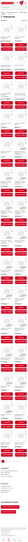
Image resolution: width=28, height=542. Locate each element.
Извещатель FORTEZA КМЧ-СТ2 (6, 124)
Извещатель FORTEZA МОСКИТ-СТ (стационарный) (6, 95)
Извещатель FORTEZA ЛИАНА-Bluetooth (6, 358)
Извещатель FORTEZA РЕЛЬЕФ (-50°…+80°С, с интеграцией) (20, 212)
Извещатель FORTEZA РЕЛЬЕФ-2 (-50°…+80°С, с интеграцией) (20, 153)
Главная (3, 12)
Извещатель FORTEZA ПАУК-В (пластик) (20, 271)
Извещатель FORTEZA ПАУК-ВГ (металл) (20, 241)
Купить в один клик (7, 49)
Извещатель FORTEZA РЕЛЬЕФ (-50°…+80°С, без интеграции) (7, 242)
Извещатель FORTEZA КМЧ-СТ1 (20, 124)
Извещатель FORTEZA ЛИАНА (6, 415)
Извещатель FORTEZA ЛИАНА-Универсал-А (20, 358)
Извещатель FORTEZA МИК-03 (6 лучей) (6, 443)
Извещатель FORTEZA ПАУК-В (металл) (6, 271)
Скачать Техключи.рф (8, 511)
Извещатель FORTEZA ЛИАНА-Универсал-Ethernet (20, 300)
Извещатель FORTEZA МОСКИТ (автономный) (20, 94)
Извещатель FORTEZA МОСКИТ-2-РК (6, 37)
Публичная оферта (5, 533)
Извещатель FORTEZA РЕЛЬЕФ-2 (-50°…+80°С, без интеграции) (6, 183)
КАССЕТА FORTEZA (19, 65)
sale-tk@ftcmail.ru (5, 490)
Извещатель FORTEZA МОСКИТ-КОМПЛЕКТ (6, 66)
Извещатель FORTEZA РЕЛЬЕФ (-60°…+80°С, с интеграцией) (20, 183)
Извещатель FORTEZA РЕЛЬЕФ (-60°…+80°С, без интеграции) (7, 212)
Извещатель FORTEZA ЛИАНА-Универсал (20, 387)
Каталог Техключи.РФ (12, 12)
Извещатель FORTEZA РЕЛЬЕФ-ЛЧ (6, 152)
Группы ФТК (7, 531)
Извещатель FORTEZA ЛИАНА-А (6, 387)
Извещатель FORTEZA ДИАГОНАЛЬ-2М (20, 415)
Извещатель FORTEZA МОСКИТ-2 (20, 37)
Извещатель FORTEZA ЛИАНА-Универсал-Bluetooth (20, 329)
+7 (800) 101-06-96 (17, 2)
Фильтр (23, 20)
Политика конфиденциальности (8, 535)
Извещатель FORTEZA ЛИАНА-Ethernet (6, 329)
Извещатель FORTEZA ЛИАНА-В (6, 299)
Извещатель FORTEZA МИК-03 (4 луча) (20, 443)
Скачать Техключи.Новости (10, 507)
